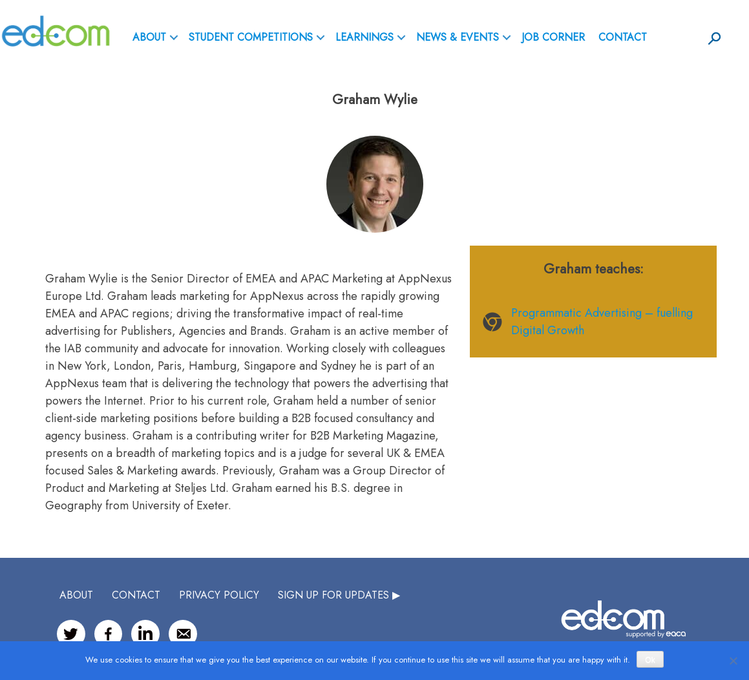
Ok (650, 659)
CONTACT (136, 595)
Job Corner (553, 37)
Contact (622, 37)
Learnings (364, 37)
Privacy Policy (219, 595)
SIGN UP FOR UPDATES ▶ (339, 595)
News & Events (457, 37)
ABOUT (149, 37)
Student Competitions (251, 37)
